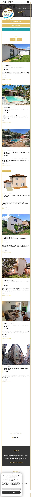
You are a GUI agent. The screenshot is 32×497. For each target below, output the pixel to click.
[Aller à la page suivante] (21, 433)
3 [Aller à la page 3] (18, 433)
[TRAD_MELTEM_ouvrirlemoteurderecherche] (22, 2)
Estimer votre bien (16, 29)
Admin (25, 484)
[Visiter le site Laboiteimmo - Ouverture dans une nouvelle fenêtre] (16, 489)
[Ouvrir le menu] (28, 2)
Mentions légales (20, 484)
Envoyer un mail (16, 25)
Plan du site (14, 484)
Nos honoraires (8, 484)
